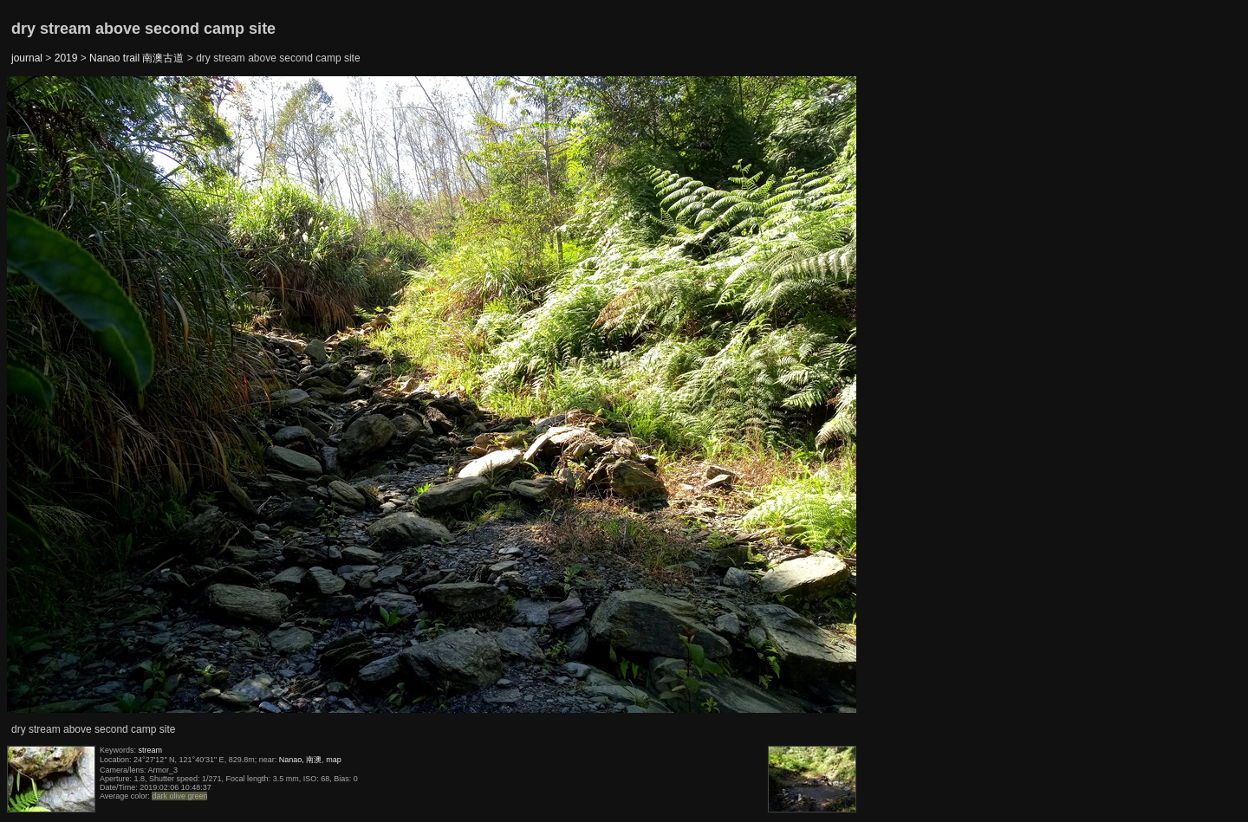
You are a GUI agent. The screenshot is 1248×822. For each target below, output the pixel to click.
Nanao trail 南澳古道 (136, 58)
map (333, 759)
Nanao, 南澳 (300, 759)
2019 (66, 58)
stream (151, 750)
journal (26, 58)
